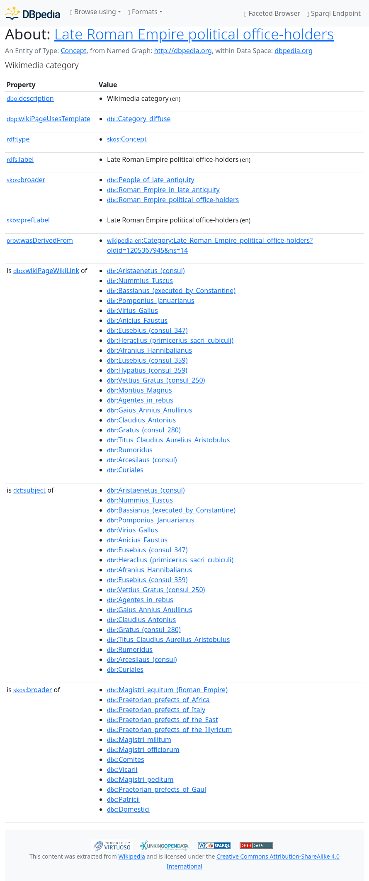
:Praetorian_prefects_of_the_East (162, 719)
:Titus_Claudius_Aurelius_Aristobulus (168, 439)
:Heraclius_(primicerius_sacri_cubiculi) (170, 340)
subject (29, 490)
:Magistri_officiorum (143, 749)
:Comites (125, 759)
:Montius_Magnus (139, 390)
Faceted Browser (272, 13)
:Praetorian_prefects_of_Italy (156, 709)
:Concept (127, 139)
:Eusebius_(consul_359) (147, 360)
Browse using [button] (93, 11)
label (20, 159)
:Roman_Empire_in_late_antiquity (163, 189)
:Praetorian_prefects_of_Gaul (156, 789)
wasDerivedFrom (40, 240)
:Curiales (125, 469)
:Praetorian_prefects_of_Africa (158, 699)
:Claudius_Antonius (141, 420)
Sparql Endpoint (334, 13)
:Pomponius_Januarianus (150, 300)
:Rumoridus (130, 449)
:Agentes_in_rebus (140, 400)
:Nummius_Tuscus (140, 280)
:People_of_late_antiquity (150, 179)
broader (26, 179)
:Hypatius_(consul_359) (147, 370)
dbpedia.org (293, 50)
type (18, 139)
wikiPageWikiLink (46, 270)
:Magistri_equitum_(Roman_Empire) (167, 689)
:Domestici (128, 809)
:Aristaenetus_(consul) (146, 270)
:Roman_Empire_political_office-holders (173, 199)
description (30, 98)
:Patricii (123, 799)
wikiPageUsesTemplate (48, 118)
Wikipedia (132, 856)
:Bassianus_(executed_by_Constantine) (171, 290)
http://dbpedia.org (183, 50)
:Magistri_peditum (140, 779)
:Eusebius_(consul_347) (147, 330)
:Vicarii (122, 769)
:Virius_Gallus (132, 310)
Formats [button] (143, 11)
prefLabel (28, 220)
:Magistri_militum (139, 739)
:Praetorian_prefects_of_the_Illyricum (169, 729)
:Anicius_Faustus (137, 320)
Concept (73, 50)
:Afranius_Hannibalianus (149, 350)
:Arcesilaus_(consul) (142, 459)
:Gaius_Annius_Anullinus (149, 410)
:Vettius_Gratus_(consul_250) (156, 380)
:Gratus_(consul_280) (144, 429)
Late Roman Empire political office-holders (194, 34)
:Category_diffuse (138, 118)
